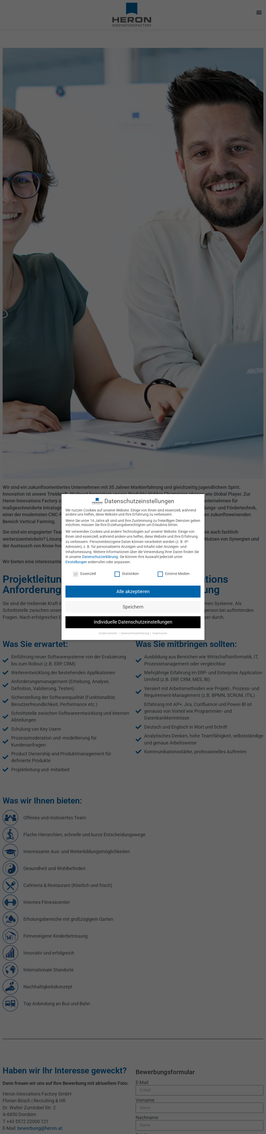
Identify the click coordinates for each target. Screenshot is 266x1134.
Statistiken (127, 570)
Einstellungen (76, 558)
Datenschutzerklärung (100, 553)
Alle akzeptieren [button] (133, 588)
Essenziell (84, 570)
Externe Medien (174, 570)
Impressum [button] (159, 630)
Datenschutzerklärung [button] (135, 630)
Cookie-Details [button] (108, 630)
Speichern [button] (133, 603)
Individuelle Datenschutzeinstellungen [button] (133, 618)
